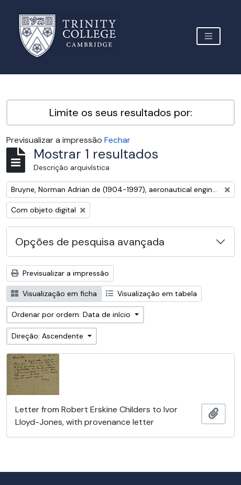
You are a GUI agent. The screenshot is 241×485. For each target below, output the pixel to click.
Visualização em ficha (54, 293)
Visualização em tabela (151, 293)
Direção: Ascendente (48, 336)
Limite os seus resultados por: (120, 112)
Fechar (117, 139)
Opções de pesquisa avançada (90, 242)
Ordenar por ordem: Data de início (72, 314)
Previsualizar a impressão (60, 273)
